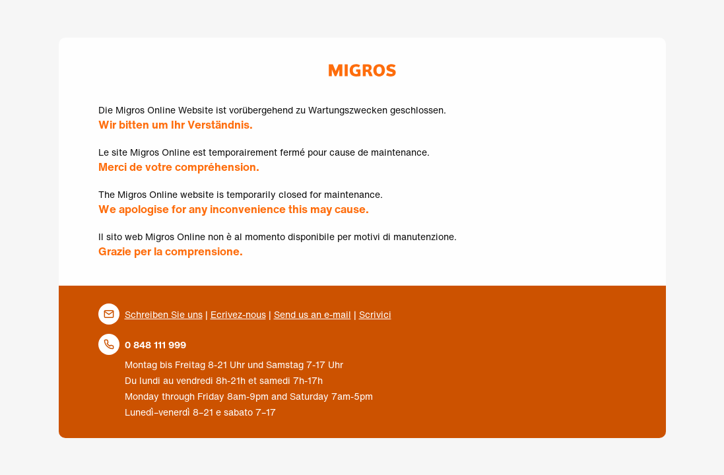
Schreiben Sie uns (164, 314)
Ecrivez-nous (238, 314)
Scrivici (375, 314)
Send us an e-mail (312, 314)
